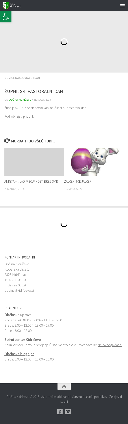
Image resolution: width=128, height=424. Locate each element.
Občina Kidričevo (20, 100)
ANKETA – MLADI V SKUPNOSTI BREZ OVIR (31, 181)
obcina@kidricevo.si (19, 290)
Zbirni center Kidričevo (22, 339)
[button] (5, 16)
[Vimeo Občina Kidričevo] (68, 412)
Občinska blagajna (19, 353)
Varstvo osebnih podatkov (89, 397)
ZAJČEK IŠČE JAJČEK (77, 181)
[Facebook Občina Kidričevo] (60, 412)
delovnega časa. (110, 344)
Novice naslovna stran (22, 78)
